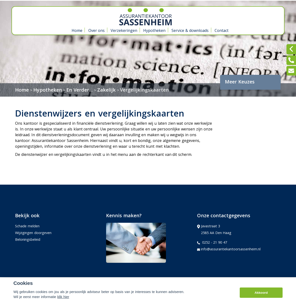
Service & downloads (190, 30)
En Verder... (79, 90)
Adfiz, (217, 282)
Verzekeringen (124, 30)
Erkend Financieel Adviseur (257, 282)
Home (77, 30)
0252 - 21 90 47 (212, 242)
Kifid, (228, 282)
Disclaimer (103, 282)
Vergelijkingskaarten (144, 90)
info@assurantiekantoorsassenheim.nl (229, 249)
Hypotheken (154, 30)
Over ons (96, 30)
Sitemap (80, 282)
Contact (221, 30)
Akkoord (261, 299)
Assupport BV (47, 282)
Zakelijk (106, 90)
